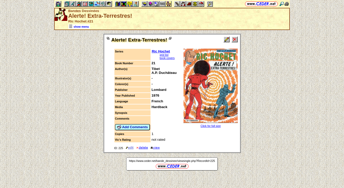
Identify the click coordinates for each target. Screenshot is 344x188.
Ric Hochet (161, 51)
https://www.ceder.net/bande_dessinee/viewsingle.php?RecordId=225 (172, 160)
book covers (167, 58)
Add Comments (132, 127)
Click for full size (211, 125)
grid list (164, 54)
